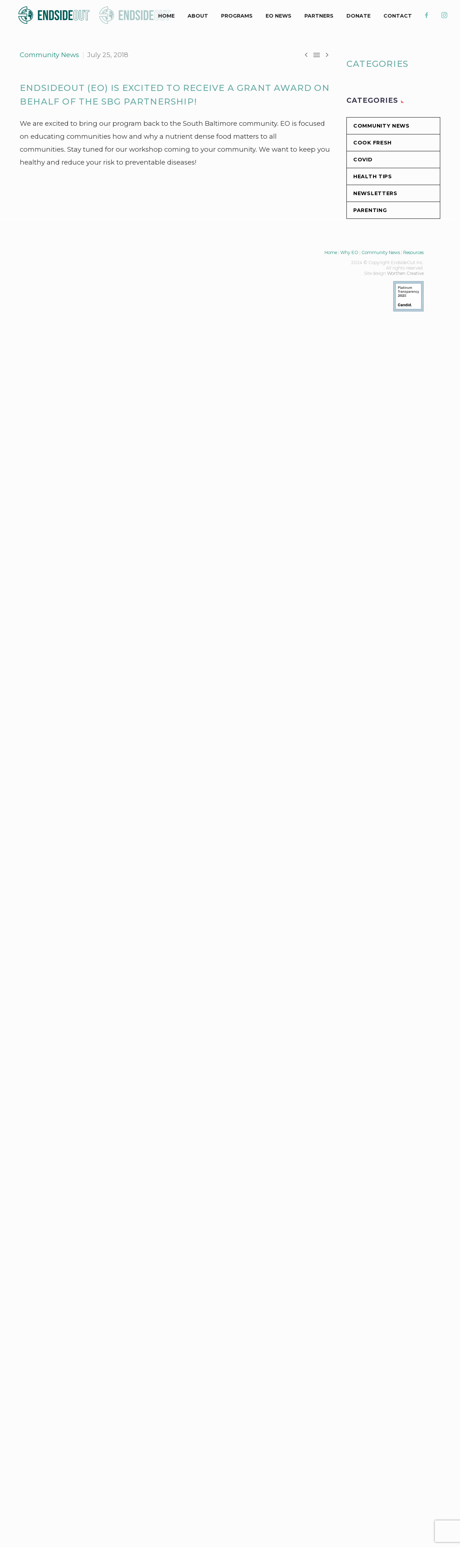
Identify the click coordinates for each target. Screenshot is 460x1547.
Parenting (370, 210)
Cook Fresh (372, 142)
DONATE (358, 16)
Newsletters (375, 193)
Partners (319, 16)
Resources (413, 252)
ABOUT (198, 16)
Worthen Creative (405, 273)
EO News (278, 16)
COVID (363, 159)
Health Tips (372, 176)
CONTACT (397, 16)
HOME (166, 16)
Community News (49, 55)
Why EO (349, 252)
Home (331, 252)
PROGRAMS (237, 16)
